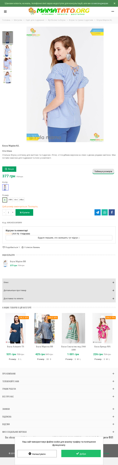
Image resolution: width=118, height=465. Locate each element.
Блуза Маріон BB (18, 261)
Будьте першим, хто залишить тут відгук (59, 237)
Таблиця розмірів (103, 171)
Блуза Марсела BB (44, 346)
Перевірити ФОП (105, 437)
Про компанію (9, 373)
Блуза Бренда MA (102, 346)
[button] (59, 282)
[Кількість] (8, 212)
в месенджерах (100, 3)
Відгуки (6, 424)
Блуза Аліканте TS (15, 346)
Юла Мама (7, 151)
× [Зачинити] (115, 3)
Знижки (6, 408)
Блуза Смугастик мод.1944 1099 (73, 348)
